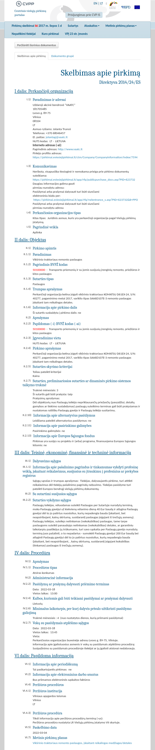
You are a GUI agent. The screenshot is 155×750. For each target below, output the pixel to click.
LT (101, 3)
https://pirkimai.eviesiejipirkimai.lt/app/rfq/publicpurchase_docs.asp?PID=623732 (84, 179)
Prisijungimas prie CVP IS (84, 15)
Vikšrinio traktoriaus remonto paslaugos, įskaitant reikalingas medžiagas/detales (82, 743)
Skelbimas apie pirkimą (31, 56)
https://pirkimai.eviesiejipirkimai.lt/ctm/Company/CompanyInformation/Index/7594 (85, 157)
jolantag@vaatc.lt (57, 137)
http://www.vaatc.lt (70, 149)
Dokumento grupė (62, 56)
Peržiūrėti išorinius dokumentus (36, 45)
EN (95, 3)
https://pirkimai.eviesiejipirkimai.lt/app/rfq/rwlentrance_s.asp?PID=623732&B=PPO (85, 200)
